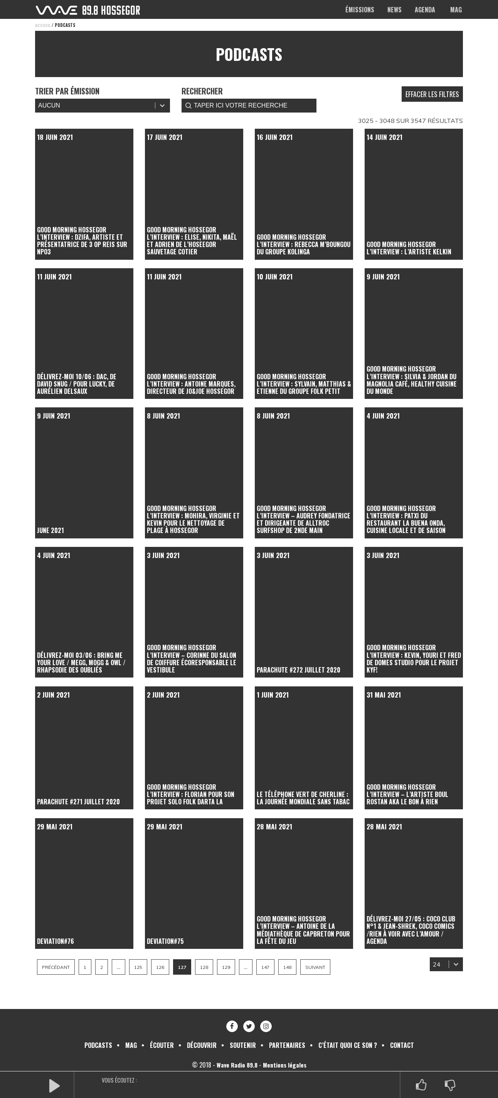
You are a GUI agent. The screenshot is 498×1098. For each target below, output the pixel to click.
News (394, 9)
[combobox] (439, 964)
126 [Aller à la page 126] (164, 967)
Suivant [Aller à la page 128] (326, 967)
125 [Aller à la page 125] (141, 967)
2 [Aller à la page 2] (103, 967)
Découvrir (202, 1045)
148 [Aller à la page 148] (298, 967)
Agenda (425, 9)
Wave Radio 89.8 (236, 1064)
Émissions (359, 9)
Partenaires (287, 1045)
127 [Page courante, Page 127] (187, 967)
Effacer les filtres (432, 94)
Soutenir (243, 1045)
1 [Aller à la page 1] (86, 967)
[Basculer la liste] (456, 964)
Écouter (162, 1045)
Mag (456, 9)
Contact (402, 1045)
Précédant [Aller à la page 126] (56, 967)
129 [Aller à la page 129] (234, 967)
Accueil (42, 25)
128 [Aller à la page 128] (210, 967)
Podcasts (98, 1045)
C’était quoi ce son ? (347, 1045)
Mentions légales (285, 1064)
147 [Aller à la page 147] (274, 967)
